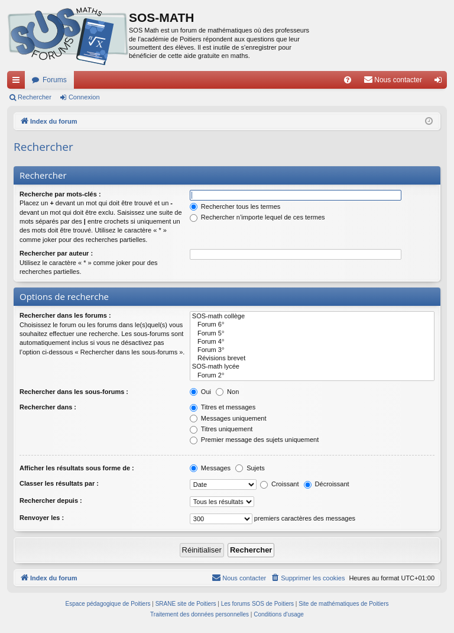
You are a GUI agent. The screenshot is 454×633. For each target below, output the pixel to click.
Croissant (279, 483)
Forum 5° (312, 334)
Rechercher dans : (48, 407)
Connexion (84, 97)
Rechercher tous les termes (235, 206)
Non (227, 391)
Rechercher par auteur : (56, 253)
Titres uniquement (221, 428)
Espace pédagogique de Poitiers (108, 603)
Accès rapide (18, 82)
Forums (55, 80)
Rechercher (34, 97)
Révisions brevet (312, 358)
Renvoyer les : (42, 517)
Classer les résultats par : (59, 483)
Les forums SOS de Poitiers (257, 603)
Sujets (250, 467)
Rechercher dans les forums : (65, 315)
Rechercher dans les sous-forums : (74, 391)
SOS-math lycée (312, 367)
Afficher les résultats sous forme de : (77, 467)
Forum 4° (312, 342)
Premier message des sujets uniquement (254, 439)
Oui (200, 391)
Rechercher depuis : (51, 500)
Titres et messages (222, 407)
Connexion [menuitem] (440, 82)
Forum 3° (312, 350)
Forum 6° (312, 325)
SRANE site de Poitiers (185, 603)
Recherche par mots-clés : (60, 194)
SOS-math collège (312, 316)
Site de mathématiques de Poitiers (343, 603)
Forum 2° (312, 376)
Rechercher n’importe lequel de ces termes (257, 217)
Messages (210, 467)
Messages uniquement (228, 418)
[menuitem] (347, 80)
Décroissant (326, 483)
